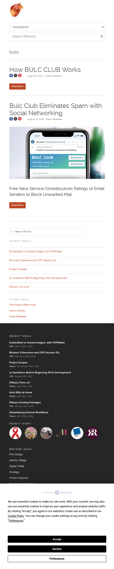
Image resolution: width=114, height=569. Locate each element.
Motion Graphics (18, 478)
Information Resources (22, 305)
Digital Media (16, 466)
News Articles (17, 310)
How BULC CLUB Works (45, 70)
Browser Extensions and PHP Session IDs (32, 260)
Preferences (57, 558)
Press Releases (53, 76)
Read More (17, 86)
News (12, 366)
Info (11, 346)
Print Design (16, 454)
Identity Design (17, 460)
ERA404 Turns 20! (19, 287)
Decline (57, 549)
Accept (57, 539)
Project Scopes (18, 269)
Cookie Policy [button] (16, 516)
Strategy (14, 472)
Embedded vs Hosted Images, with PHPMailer (35, 251)
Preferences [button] (16, 520)
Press (12, 396)
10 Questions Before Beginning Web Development (38, 278)
